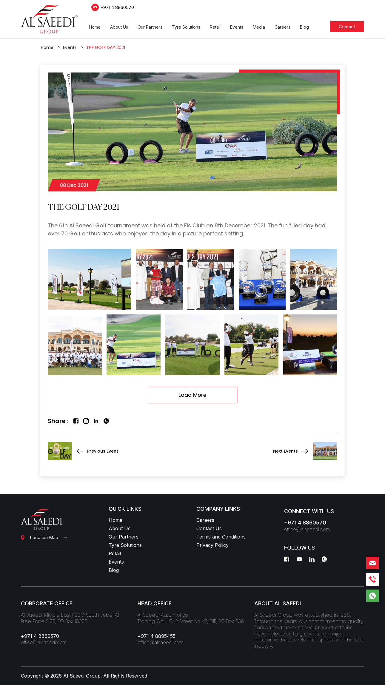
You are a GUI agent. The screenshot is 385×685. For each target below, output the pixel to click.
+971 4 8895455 (156, 636)
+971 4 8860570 (117, 7)
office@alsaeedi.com (307, 529)
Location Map (44, 537)
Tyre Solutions (125, 545)
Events (70, 47)
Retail (115, 553)
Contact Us (209, 528)
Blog (114, 570)
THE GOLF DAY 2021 (105, 47)
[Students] (347, 26)
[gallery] (89, 279)
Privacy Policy (212, 545)
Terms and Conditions (221, 536)
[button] (94, 27)
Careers (205, 520)
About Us (119, 528)
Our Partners (123, 536)
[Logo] (49, 19)
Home (47, 47)
